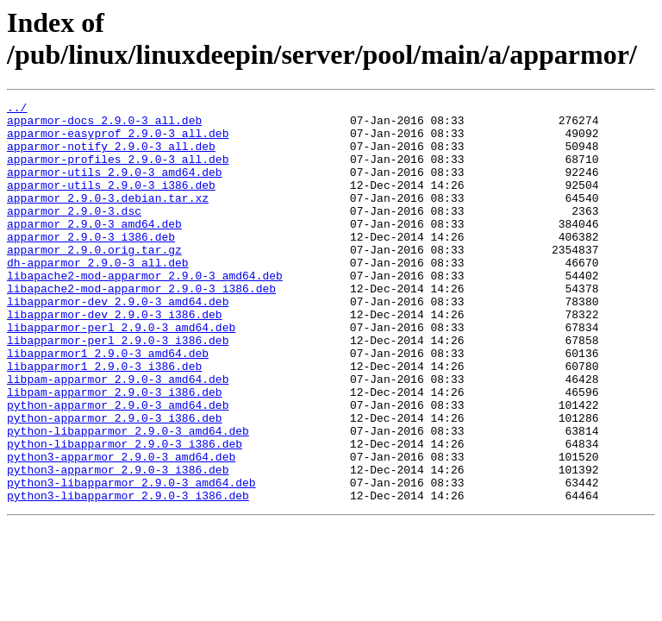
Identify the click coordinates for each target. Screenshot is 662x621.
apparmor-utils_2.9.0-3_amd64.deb (114, 187)
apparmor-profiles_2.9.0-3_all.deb (117, 171)
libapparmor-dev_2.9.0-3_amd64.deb (117, 342)
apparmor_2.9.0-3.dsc (74, 234)
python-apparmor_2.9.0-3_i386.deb (114, 482)
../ (17, 109)
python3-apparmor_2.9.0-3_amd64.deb (121, 528)
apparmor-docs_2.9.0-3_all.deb (104, 125)
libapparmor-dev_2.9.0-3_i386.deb (114, 358)
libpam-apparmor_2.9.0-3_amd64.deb (117, 435)
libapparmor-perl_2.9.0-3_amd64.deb (121, 373)
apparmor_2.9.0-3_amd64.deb (94, 249)
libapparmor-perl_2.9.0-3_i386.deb (117, 389)
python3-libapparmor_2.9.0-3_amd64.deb (131, 560)
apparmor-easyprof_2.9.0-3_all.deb (117, 140)
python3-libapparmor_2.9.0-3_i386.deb (128, 575)
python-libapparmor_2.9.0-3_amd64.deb (128, 497)
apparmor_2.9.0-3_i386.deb (91, 265)
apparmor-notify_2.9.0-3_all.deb (111, 156)
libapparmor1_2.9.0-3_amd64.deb (108, 404)
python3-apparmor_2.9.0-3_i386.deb (117, 544)
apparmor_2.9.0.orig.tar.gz (94, 280)
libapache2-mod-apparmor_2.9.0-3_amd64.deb (145, 311)
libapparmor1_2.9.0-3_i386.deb (104, 420)
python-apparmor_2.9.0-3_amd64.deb (117, 466)
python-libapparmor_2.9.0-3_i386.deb (124, 513)
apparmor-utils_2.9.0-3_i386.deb (111, 202)
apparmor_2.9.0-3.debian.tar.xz (108, 218)
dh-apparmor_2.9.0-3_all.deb (98, 296)
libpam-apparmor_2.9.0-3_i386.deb (114, 451)
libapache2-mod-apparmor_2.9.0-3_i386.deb (141, 327)
